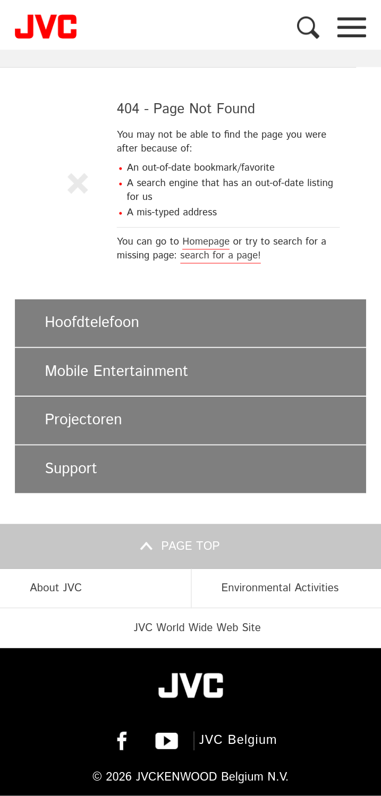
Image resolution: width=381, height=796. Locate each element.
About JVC (56, 589)
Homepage (206, 241)
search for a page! (220, 255)
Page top (190, 546)
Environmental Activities (279, 589)
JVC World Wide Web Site (196, 628)
